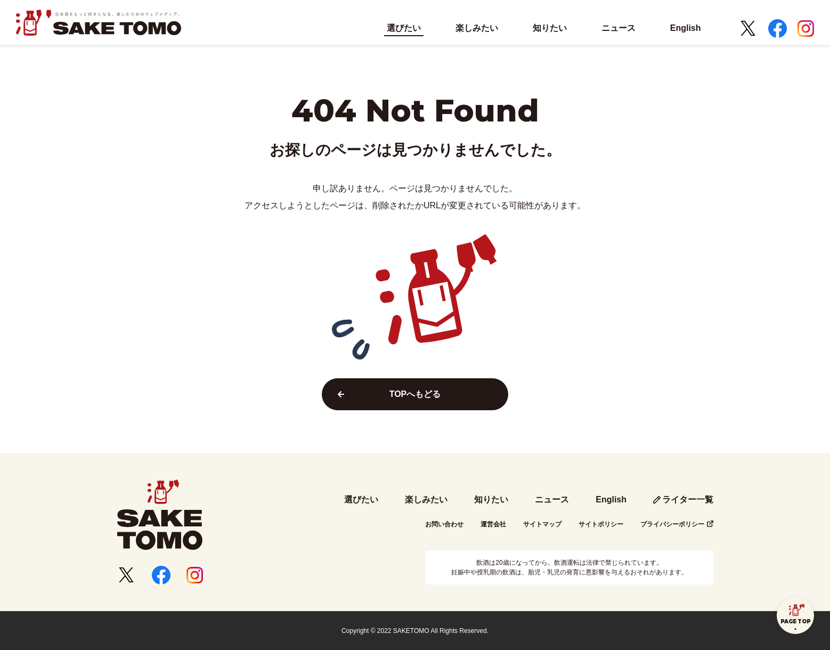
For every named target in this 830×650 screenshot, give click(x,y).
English (611, 499)
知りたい (491, 499)
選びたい (361, 499)
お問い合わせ (444, 524)
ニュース (552, 499)
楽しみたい (426, 499)
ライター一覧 (687, 499)
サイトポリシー (601, 524)
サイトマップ (542, 524)
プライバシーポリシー (672, 524)
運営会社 (493, 524)
